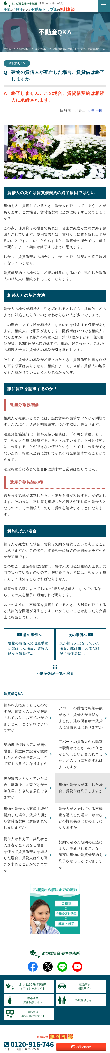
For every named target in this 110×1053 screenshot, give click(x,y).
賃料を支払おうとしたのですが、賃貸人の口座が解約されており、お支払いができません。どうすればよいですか (26, 717)
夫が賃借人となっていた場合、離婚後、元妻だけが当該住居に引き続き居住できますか (26, 787)
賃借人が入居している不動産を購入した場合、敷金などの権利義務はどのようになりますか (81, 818)
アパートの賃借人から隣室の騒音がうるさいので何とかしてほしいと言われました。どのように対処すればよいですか (81, 754)
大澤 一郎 (95, 110)
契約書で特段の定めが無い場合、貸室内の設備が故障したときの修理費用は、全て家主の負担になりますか (26, 754)
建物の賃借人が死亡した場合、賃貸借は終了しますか (81, 788)
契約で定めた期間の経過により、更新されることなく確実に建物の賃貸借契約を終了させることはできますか (81, 854)
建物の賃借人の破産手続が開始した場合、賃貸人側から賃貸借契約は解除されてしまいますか (26, 818)
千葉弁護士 (39, 10)
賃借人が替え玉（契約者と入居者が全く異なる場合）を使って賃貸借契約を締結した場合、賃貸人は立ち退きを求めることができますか (26, 854)
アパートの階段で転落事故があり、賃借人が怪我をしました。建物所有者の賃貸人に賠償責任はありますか (81, 717)
